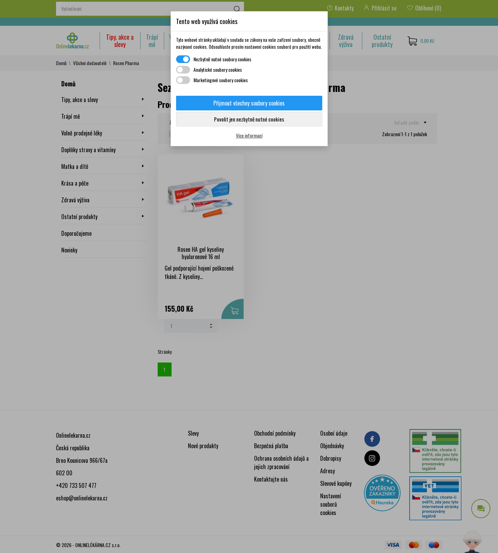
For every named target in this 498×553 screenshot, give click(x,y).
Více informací (249, 135)
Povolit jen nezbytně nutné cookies (249, 119)
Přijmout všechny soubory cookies (249, 103)
